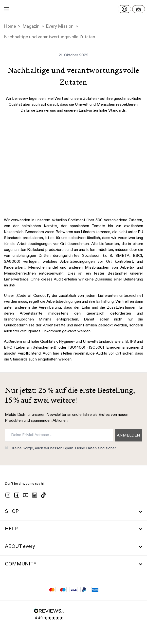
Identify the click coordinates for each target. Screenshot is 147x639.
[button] (73, 9)
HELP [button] (73, 529)
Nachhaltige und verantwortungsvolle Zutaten (49, 37)
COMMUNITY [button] (73, 564)
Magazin (30, 26)
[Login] (124, 9)
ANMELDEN (128, 436)
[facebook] (17, 495)
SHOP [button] (73, 511)
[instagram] (8, 495)
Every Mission (60, 26)
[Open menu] (138, 9)
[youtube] (26, 495)
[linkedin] (34, 495)
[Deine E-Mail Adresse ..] (59, 435)
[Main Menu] (6, 9)
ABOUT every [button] (73, 546)
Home (10, 26)
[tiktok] (43, 495)
